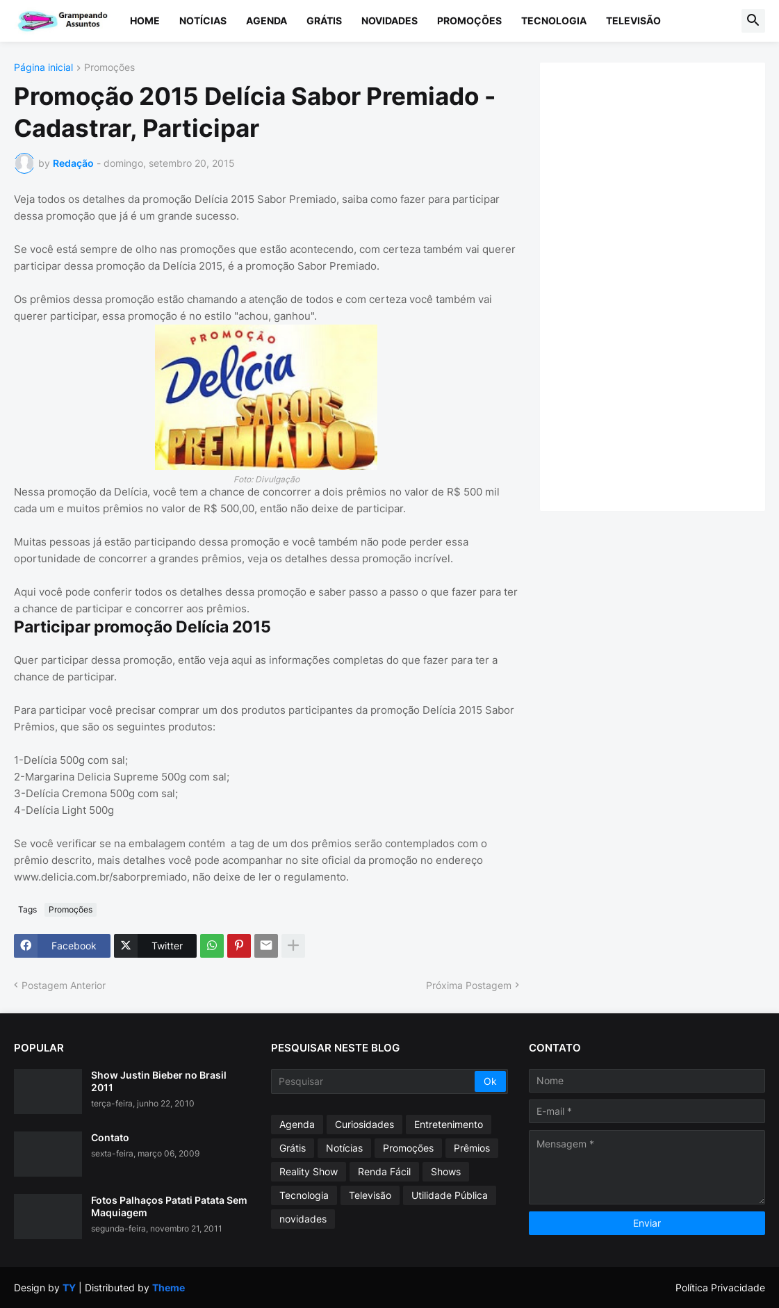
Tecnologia (554, 20)
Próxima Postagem (468, 985)
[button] (753, 21)
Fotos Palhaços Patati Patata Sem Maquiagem (169, 1206)
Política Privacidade (720, 1287)
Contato (110, 1137)
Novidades (389, 20)
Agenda (266, 20)
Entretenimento (448, 1124)
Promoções (469, 20)
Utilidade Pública (449, 1195)
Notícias (203, 20)
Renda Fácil (384, 1171)
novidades (303, 1219)
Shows (446, 1171)
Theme (168, 1287)
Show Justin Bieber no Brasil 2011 (159, 1081)
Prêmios (472, 1148)
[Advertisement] (658, 284)
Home (145, 20)
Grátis (324, 20)
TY (69, 1287)
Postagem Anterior (64, 985)
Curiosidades (364, 1124)
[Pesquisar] (373, 1081)
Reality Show (308, 1171)
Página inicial (43, 68)
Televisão (633, 20)
